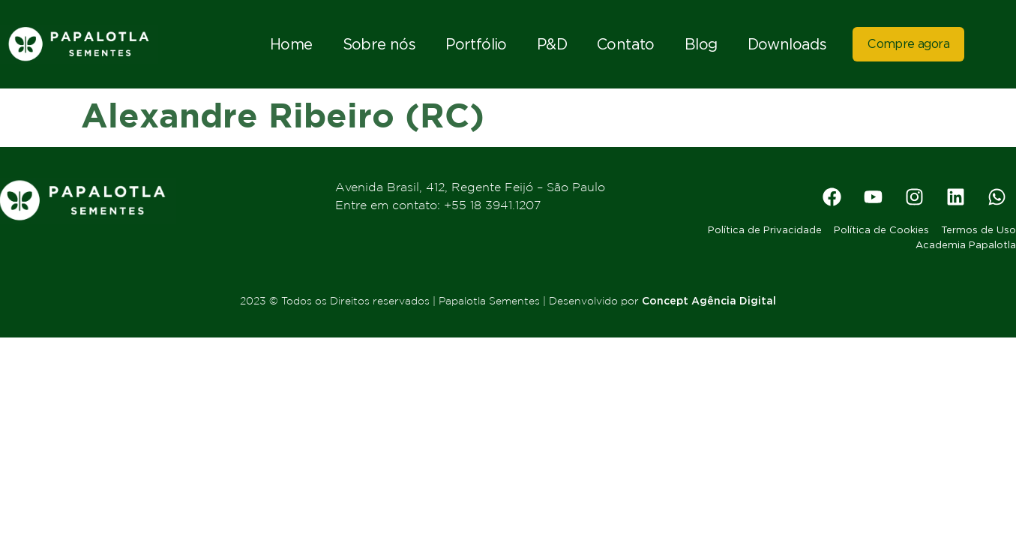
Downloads (787, 44)
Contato (626, 44)
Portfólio (476, 44)
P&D (552, 44)
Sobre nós (379, 44)
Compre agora (908, 44)
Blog (701, 44)
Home (291, 44)
